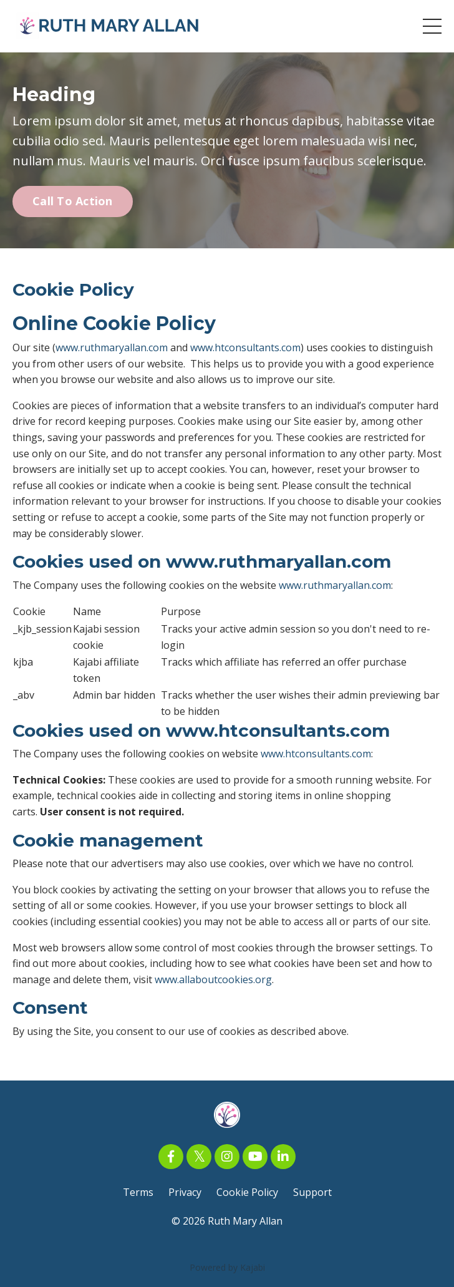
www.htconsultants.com (245, 347)
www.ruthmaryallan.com (112, 347)
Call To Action (72, 200)
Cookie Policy (247, 1192)
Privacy (184, 1192)
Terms (138, 1192)
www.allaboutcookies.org (213, 979)
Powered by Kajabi (227, 1267)
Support (312, 1192)
